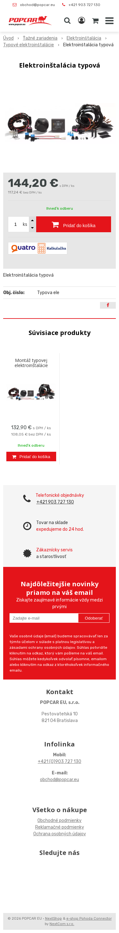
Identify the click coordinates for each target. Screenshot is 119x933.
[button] (67, 20)
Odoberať (94, 618)
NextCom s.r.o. (62, 924)
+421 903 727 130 (84, 5)
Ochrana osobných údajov (59, 834)
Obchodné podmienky (59, 820)
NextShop (53, 919)
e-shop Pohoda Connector (89, 919)
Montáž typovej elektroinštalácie (31, 362)
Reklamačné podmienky (59, 827)
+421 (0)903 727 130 (59, 761)
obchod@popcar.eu (37, 5)
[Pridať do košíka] (73, 224)
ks (25, 224)
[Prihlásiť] (81, 20)
